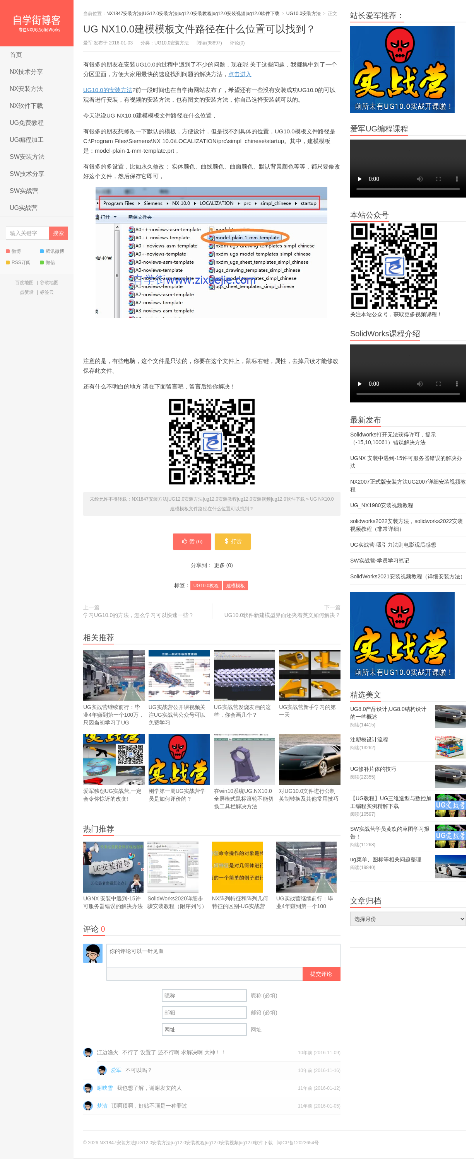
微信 (47, 262)
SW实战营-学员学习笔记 (379, 560)
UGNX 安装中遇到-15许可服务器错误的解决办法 (113, 883)
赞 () (191, 542)
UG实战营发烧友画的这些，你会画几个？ (245, 696)
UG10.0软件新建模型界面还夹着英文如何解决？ (282, 616)
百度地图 (24, 282)
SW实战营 (24, 190)
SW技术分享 (27, 173)
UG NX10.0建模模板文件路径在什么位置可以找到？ (199, 29)
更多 (219, 566)
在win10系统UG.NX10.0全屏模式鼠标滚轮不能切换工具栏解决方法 (245, 772)
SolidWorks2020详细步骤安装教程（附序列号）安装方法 (177, 880)
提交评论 (321, 975)
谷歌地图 (49, 282)
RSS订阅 (18, 262)
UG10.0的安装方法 (107, 90)
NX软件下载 (26, 105)
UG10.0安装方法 (303, 13)
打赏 (234, 542)
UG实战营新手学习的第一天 (310, 685)
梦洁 (102, 1106)
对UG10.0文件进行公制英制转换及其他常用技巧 (310, 769)
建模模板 (235, 586)
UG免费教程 (27, 122)
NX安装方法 (26, 88)
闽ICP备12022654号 (298, 1143)
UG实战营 (24, 208)
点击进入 (240, 74)
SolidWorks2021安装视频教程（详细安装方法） (407, 576)
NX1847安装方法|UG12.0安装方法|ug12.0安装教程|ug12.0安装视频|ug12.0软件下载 (37, 23)
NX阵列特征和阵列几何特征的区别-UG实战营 (240, 876)
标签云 (47, 292)
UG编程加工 (27, 139)
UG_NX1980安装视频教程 (381, 505)
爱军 (116, 1071)
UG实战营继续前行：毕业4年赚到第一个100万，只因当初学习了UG (114, 700)
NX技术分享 (26, 71)
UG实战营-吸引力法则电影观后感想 (393, 545)
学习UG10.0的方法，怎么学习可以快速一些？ (138, 616)
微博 (13, 251)
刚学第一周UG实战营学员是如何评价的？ (179, 780)
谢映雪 (105, 1089)
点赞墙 (27, 292)
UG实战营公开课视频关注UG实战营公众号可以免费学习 (179, 688)
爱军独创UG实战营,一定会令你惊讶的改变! (114, 769)
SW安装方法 (27, 156)
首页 (16, 54)
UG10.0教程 (206, 586)
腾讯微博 (52, 251)
